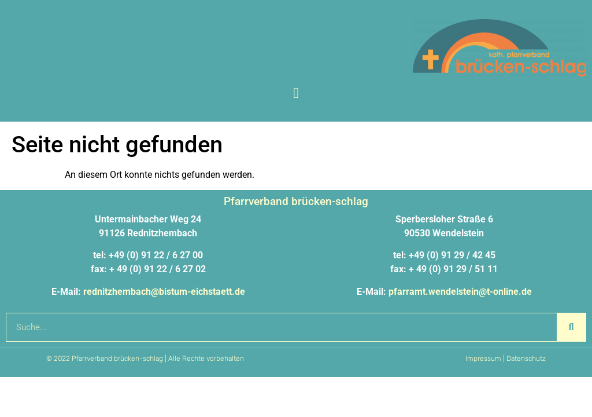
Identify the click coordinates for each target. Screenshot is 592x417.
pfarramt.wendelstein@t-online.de (460, 291)
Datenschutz (526, 358)
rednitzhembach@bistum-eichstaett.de (164, 291)
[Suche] (571, 327)
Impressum (483, 358)
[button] (296, 93)
